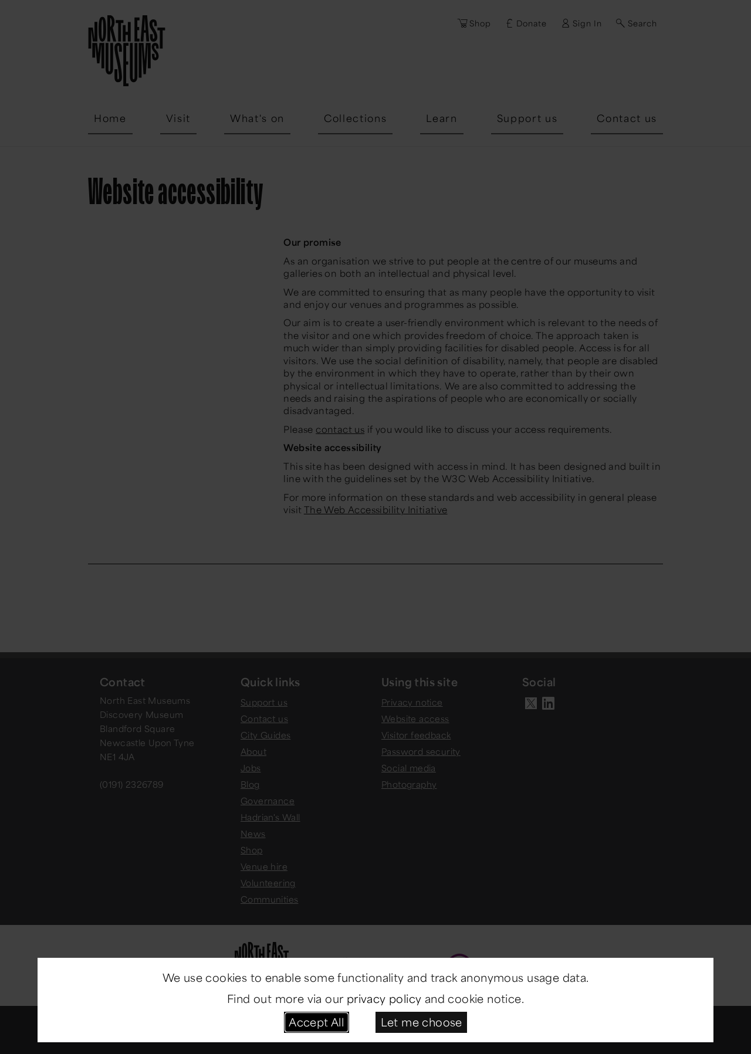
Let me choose (421, 1022)
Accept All (316, 1022)
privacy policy (384, 998)
